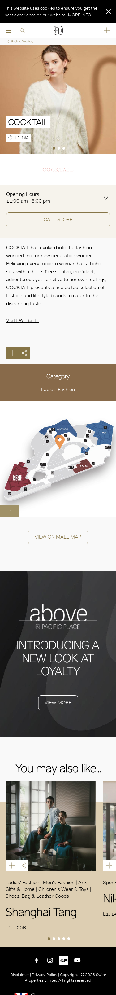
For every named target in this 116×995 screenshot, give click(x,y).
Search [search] (22, 30)
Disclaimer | (21, 974)
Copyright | (70, 974)
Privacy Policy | (45, 974)
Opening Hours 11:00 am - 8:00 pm (28, 197)
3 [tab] (64, 149)
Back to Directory (19, 41)
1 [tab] (54, 149)
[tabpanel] (58, 99)
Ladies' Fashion (58, 389)
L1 (9, 512)
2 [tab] (59, 149)
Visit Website (22, 320)
